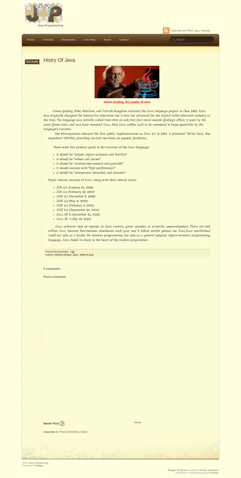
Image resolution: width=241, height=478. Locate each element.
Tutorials (47, 39)
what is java (86, 254)
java (76, 254)
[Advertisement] (73, 392)
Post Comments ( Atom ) (74, 431)
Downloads (68, 39)
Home (30, 39)
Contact (124, 39)
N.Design (214, 472)
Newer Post (51, 423)
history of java (63, 254)
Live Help (89, 39)
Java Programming (38, 462)
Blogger (40, 465)
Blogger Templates (178, 470)
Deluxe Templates (209, 470)
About (107, 39)
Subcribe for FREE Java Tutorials (186, 30)
